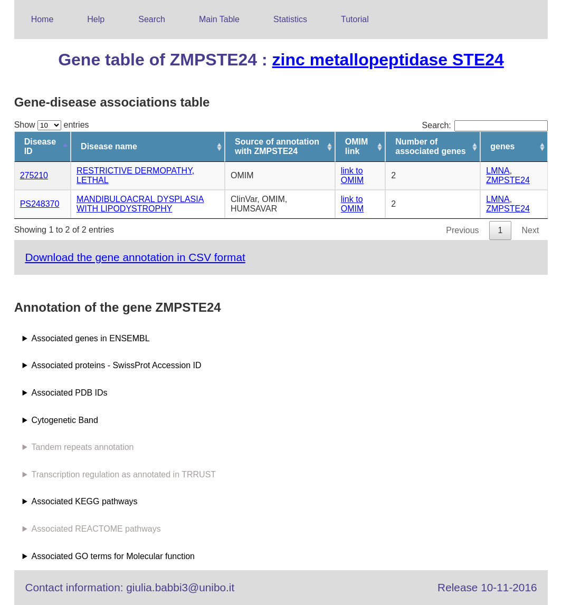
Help (95, 19)
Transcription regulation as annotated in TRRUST (124, 474)
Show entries (51, 124)
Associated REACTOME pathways (96, 528)
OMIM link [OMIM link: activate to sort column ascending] (356, 146)
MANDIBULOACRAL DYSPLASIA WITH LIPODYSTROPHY (140, 204)
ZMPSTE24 (508, 180)
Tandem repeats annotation (83, 447)
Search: (485, 125)
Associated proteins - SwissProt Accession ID (117, 365)
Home (42, 19)
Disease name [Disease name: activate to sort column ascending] (109, 146)
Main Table (219, 19)
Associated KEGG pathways (85, 501)
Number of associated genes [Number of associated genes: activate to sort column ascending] (430, 146)
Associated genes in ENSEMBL (91, 338)
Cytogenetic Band (65, 420)
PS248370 (40, 203)
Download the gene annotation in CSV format (135, 257)
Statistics (290, 19)
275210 (34, 175)
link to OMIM (352, 175)
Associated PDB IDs (70, 392)
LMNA (497, 170)
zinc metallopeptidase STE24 (388, 59)
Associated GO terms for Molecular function (113, 556)
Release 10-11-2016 (487, 587)
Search (151, 19)
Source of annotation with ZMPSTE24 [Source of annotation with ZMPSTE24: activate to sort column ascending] (277, 146)
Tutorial (355, 19)
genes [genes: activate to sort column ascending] (502, 146)
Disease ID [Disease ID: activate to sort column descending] (40, 146)
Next (530, 230)
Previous (462, 230)
